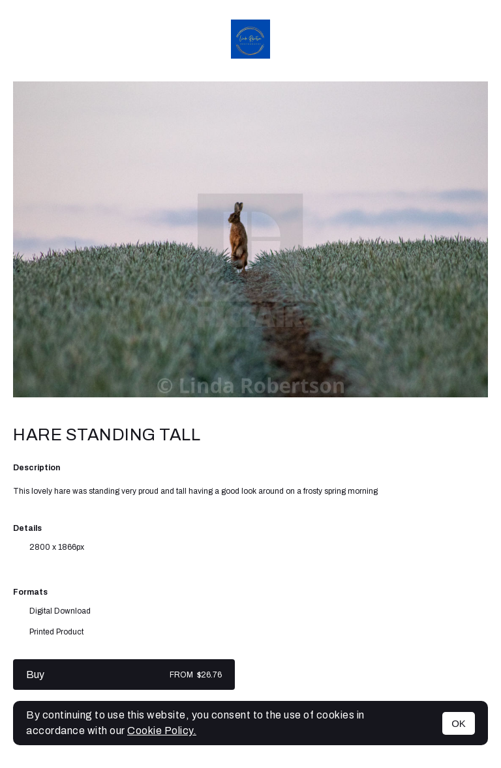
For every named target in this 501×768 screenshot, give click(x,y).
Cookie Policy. (161, 730)
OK (458, 723)
